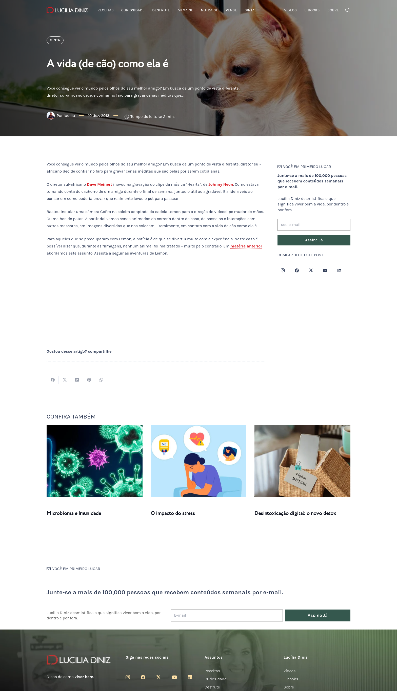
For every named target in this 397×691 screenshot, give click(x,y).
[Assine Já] (313, 240)
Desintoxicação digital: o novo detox (295, 513)
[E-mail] (227, 615)
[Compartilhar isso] (53, 380)
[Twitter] (311, 270)
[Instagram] (282, 270)
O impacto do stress (173, 513)
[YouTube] (325, 270)
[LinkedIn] (339, 270)
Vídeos (290, 670)
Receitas (212, 670)
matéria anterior (246, 246)
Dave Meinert (99, 184)
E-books (291, 679)
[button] (348, 10)
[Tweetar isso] (65, 380)
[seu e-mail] (313, 225)
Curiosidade (215, 679)
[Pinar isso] (89, 380)
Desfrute (212, 687)
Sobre (289, 687)
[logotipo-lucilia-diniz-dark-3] (67, 10)
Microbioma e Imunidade (74, 513)
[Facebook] (297, 270)
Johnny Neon (221, 184)
